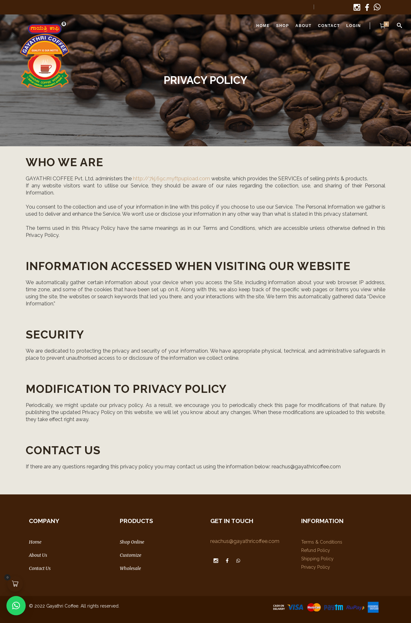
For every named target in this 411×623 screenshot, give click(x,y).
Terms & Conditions (321, 542)
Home (35, 542)
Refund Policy (315, 550)
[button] (16, 605)
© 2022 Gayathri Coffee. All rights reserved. (74, 606)
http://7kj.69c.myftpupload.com (171, 179)
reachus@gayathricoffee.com (244, 541)
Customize (130, 555)
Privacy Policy (315, 567)
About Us (38, 555)
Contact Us (40, 568)
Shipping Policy (317, 558)
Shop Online (132, 542)
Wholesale (130, 568)
